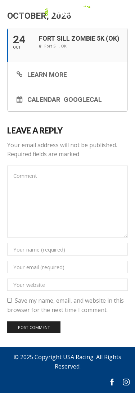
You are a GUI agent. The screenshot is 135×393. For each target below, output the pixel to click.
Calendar (43, 99)
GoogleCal (83, 99)
